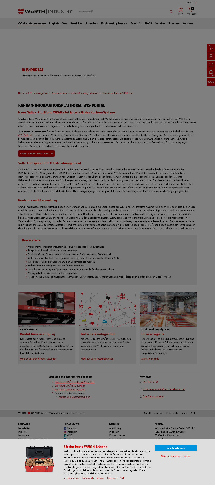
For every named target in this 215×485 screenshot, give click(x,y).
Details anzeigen (71, 478)
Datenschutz (88, 478)
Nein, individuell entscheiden (176, 456)
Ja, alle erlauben (175, 448)
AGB (122, 478)
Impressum (112, 478)
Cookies (100, 478)
